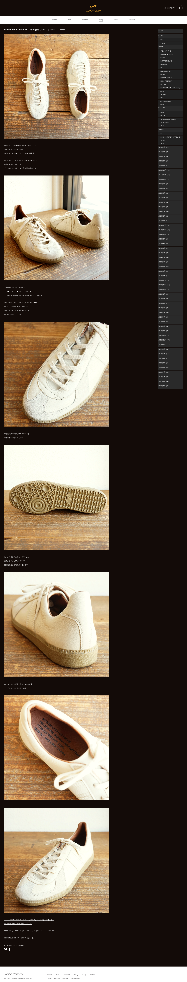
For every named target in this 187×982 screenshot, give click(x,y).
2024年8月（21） (164, 243)
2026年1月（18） (164, 165)
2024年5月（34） (164, 257)
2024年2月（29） (164, 271)
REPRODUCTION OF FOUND (15, 145)
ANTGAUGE (164, 122)
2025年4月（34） (164, 207)
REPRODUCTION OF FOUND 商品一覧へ (19, 938)
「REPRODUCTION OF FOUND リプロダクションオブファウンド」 (29, 920)
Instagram (65, 978)
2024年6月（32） (164, 253)
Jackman (163, 94)
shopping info (170, 8)
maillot (162, 74)
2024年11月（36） (164, 230)
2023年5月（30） (164, 312)
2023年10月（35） (164, 289)
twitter (5, 949)
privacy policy (75, 978)
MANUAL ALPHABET (167, 54)
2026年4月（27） (164, 152)
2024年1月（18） (164, 275)
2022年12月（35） (164, 335)
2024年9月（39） (164, 239)
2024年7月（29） (164, 248)
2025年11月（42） (164, 174)
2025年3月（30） (164, 211)
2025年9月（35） (164, 184)
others (162, 104)
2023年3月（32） (164, 321)
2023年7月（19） (164, 303)
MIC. (161, 67)
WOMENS (161, 108)
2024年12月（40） (164, 225)
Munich (162, 116)
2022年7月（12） (164, 358)
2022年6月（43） (164, 363)
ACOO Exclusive (165, 101)
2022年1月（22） (164, 386)
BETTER (163, 84)
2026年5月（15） (164, 147)
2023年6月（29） (164, 308)
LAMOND (163, 64)
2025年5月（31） (164, 202)
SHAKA (162, 140)
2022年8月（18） (164, 354)
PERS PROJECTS (166, 81)
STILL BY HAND (165, 51)
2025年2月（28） (164, 216)
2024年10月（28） (164, 234)
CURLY (162, 57)
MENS (160, 46)
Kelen (162, 112)
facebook (9, 949)
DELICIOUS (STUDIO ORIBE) (170, 88)
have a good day (165, 71)
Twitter (49, 978)
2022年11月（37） (164, 340)
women (85, 20)
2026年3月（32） (164, 156)
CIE (161, 134)
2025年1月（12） (164, 220)
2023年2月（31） (164, 326)
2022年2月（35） (164, 381)
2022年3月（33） (164, 376)
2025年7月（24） (164, 193)
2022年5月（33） (164, 367)
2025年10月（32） (164, 179)
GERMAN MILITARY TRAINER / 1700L (18, 924)
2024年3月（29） (164, 266)
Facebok (57, 978)
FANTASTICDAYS (166, 61)
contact (132, 20)
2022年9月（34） (164, 349)
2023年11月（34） (164, 285)
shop (116, 20)
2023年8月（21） (164, 298)
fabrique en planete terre (168, 119)
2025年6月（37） (164, 197)
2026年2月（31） (164, 161)
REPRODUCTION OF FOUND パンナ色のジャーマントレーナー (34, 30)
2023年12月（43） (164, 280)
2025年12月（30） (164, 170)
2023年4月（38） (164, 317)
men (69, 20)
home (54, 20)
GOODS (161, 129)
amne (162, 91)
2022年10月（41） (164, 344)
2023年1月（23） (164, 331)
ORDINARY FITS (166, 78)
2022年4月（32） (164, 372)
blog (101, 20)
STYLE (160, 35)
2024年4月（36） (164, 262)
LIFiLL (162, 98)
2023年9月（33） (164, 294)
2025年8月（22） (164, 188)
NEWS (160, 30)
